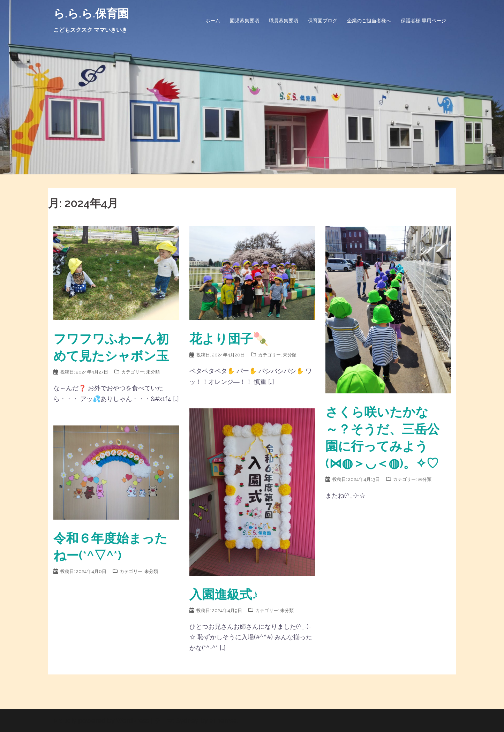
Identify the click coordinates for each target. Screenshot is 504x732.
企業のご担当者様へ (369, 20)
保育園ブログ (322, 20)
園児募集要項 (244, 20)
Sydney (187, 720)
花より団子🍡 (229, 338)
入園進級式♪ (223, 594)
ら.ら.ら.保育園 (91, 13)
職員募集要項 (283, 20)
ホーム (212, 20)
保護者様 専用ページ (423, 20)
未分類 (153, 372)
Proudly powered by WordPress (101, 720)
